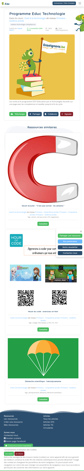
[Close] (81, 231)
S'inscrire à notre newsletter (18, 445)
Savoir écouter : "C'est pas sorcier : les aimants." (43, 206)
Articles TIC (48, 425)
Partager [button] (34, 114)
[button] (51, 114)
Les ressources (11, 419)
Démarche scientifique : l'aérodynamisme (43, 381)
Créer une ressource (13, 422)
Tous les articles (50, 419)
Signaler (67, 114)
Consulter (43, 224)
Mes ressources (11, 425)
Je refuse (19, 454)
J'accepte (9, 454)
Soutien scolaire (12, 438)
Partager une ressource (70, 236)
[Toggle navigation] (80, 3)
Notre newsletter (70, 247)
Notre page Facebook (15, 441)
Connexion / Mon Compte (64, 3)
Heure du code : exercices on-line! (43, 311)
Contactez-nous (70, 253)
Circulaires (48, 428)
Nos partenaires (70, 241)
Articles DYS (48, 422)
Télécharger (18, 114)
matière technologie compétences (23, 24)
